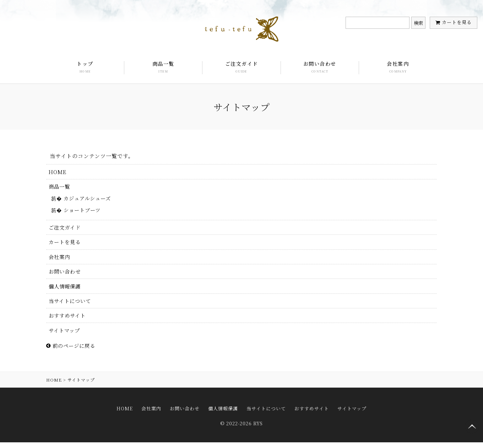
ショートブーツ (84, 212)
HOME (58, 172)
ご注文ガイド (241, 67)
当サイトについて (71, 306)
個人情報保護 (66, 291)
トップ (85, 67)
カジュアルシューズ (90, 199)
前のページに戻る (72, 352)
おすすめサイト (68, 321)
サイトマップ (65, 336)
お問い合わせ (319, 67)
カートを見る (457, 22)
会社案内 (397, 67)
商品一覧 (163, 67)
